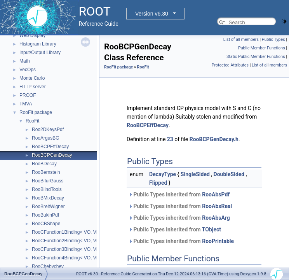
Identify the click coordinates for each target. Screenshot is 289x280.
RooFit (32, 121)
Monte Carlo (32, 78)
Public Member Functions (261, 48)
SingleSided (195, 174)
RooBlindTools (47, 189)
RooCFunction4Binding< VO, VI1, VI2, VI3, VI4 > (82, 258)
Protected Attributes (230, 65)
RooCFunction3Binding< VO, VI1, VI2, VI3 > (77, 249)
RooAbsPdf (216, 194)
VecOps (27, 69)
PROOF (27, 95)
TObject (211, 229)
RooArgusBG (45, 138)
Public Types (273, 39)
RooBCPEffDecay (50, 146)
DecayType (162, 174)
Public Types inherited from (179, 194)
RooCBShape (46, 223)
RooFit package (35, 112)
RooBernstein (46, 172)
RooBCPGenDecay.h (214, 139)
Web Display (32, 35)
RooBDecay (44, 163)
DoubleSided (229, 174)
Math (24, 61)
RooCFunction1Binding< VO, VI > (66, 232)
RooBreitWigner (48, 206)
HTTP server (32, 86)
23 (170, 139)
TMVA (25, 104)
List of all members (241, 39)
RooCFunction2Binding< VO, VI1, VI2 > (73, 240)
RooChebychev (48, 266)
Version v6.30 (151, 13)
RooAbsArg (216, 218)
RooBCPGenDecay (52, 155)
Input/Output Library (40, 52)
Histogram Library (37, 44)
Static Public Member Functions (255, 56)
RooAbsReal (217, 206)
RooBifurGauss (47, 181)
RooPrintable (218, 241)
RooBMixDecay (48, 198)
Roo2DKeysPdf (48, 129)
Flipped (158, 183)
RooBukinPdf (45, 215)
